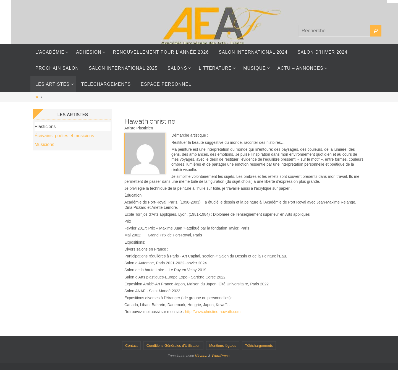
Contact (131, 345)
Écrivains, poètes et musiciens (64, 135)
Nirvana (201, 356)
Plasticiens (45, 126)
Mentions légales (222, 345)
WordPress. (221, 356)
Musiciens (44, 144)
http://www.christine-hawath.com (212, 311)
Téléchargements (259, 345)
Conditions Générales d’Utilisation (173, 345)
